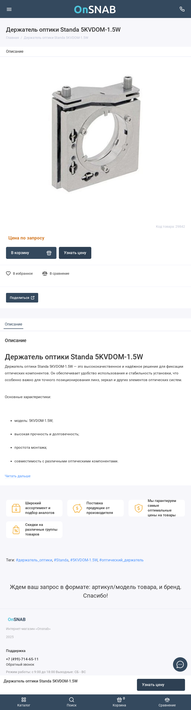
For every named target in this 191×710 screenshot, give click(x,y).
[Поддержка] (182, 9)
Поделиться (22, 298)
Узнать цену (153, 684)
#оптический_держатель (121, 560)
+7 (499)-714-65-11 (22, 659)
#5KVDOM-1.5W (84, 560)
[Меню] (9, 9)
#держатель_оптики (34, 560)
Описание (14, 51)
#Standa (61, 560)
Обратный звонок (20, 664)
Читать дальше (18, 476)
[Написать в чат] (180, 664)
